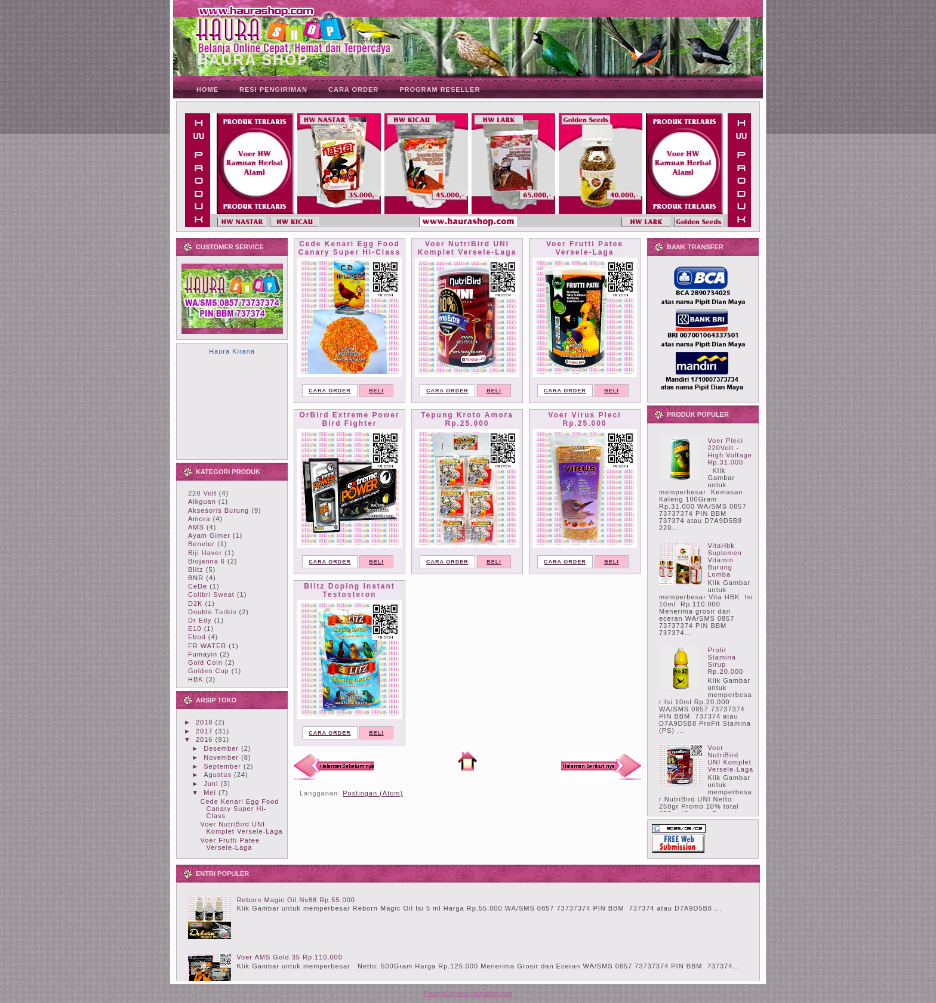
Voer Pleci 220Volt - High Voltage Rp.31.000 (729, 451)
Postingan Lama (601, 765)
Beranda (467, 760)
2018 (204, 722)
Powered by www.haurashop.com (468, 993)
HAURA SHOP (253, 59)
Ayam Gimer (209, 535)
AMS (196, 527)
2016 (204, 739)
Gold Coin (205, 662)
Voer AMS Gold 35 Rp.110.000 (289, 957)
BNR (196, 577)
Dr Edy (200, 620)
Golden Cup (208, 670)
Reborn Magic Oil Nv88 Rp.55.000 (295, 899)
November (221, 757)
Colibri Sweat (211, 594)
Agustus (218, 774)
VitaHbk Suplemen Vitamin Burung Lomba (724, 560)
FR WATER (207, 645)
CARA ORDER (330, 391)
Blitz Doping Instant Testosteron (349, 590)
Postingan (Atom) (373, 793)
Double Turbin (212, 611)
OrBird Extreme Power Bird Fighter (349, 419)
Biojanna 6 (206, 561)
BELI (376, 391)
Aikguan (202, 501)
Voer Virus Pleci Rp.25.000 (584, 419)
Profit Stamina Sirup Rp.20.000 (725, 660)
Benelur (201, 543)
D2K (195, 603)
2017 (204, 731)
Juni (211, 783)
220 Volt (202, 493)
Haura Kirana (232, 351)
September (222, 766)
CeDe (197, 586)
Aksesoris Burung (218, 510)
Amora (199, 518)
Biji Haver (205, 552)
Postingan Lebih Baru (334, 765)
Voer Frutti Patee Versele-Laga (230, 844)
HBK (196, 679)
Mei (210, 792)
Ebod (197, 636)
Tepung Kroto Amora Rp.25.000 (467, 419)
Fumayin (202, 654)
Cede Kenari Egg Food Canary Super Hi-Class (239, 808)
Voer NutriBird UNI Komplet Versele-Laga (241, 828)
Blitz (196, 569)
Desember (221, 748)
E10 (195, 628)
